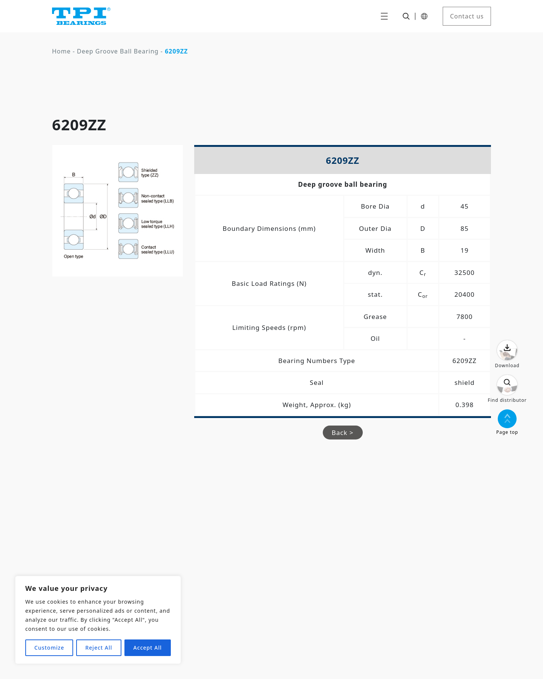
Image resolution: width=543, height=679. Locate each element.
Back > (343, 432)
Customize (49, 647)
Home (61, 51)
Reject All (98, 647)
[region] (98, 620)
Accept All (147, 647)
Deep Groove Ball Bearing (118, 51)
